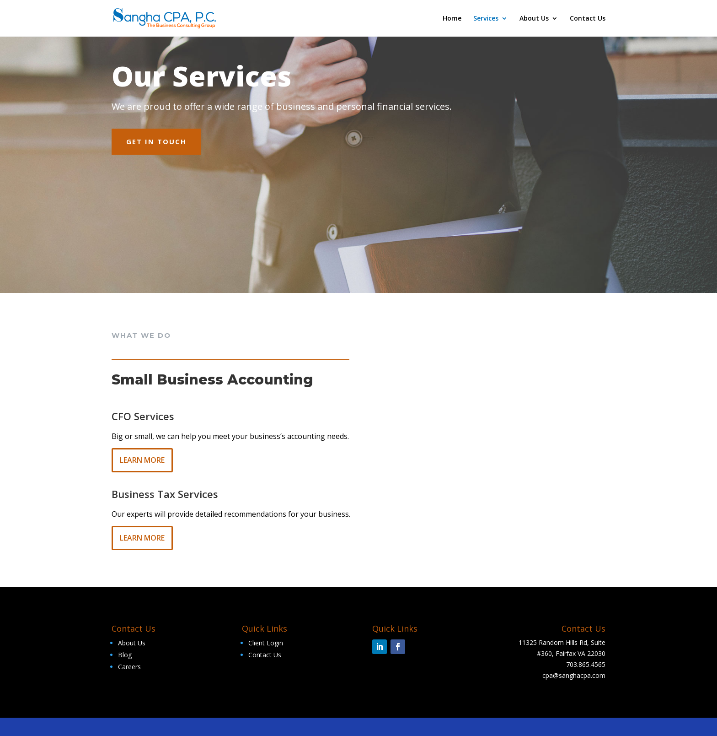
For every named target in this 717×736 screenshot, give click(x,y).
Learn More (142, 460)
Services (485, 18)
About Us (534, 18)
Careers (129, 666)
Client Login (265, 643)
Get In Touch (156, 141)
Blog (125, 654)
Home (452, 18)
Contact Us (587, 18)
